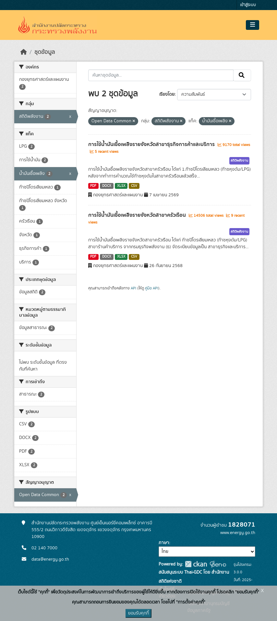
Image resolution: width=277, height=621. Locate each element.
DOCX (106, 186)
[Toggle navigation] (252, 25)
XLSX (121, 186)
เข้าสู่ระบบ (248, 5)
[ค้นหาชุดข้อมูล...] (161, 75)
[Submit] (242, 75)
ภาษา (164, 543)
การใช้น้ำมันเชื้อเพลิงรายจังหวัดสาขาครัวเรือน (137, 215)
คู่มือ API (151, 288)
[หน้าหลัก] (23, 52)
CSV (134, 186)
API (133, 288)
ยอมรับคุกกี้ (138, 613)
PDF (93, 186)
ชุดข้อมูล (44, 52)
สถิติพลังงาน (239, 160)
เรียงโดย (167, 94)
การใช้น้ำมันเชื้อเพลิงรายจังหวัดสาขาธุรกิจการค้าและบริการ (152, 144)
